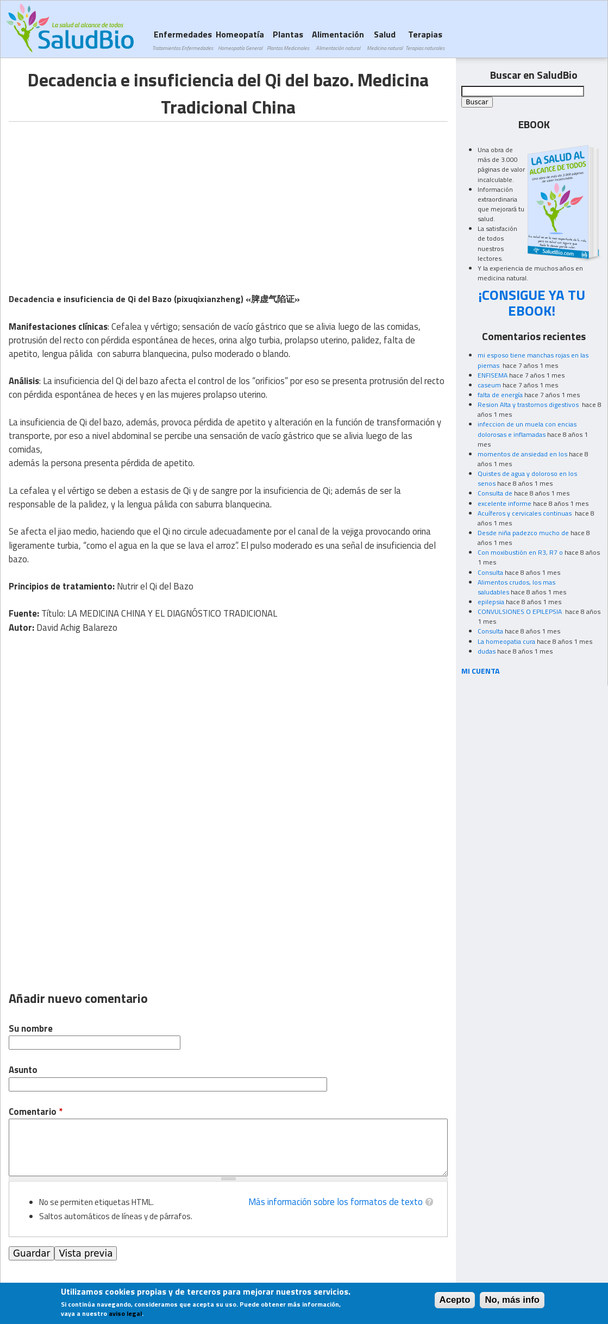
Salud (385, 40)
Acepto (455, 1300)
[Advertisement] (100, 198)
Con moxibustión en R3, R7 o (520, 552)
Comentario (35, 1112)
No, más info (512, 1300)
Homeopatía (240, 40)
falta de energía (500, 395)
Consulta (490, 572)
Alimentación (338, 40)
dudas (487, 651)
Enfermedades (182, 40)
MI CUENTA (480, 670)
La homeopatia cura (506, 641)
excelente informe (504, 503)
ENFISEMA (492, 375)
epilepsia (491, 602)
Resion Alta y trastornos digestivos (529, 404)
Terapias (424, 40)
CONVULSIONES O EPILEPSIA (520, 611)
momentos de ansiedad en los (522, 454)
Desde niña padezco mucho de (523, 533)
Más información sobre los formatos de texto (335, 1202)
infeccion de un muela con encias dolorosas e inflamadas (527, 429)
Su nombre (31, 1029)
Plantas (288, 40)
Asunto (23, 1070)
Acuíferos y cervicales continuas (525, 513)
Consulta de (495, 493)
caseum (489, 385)
